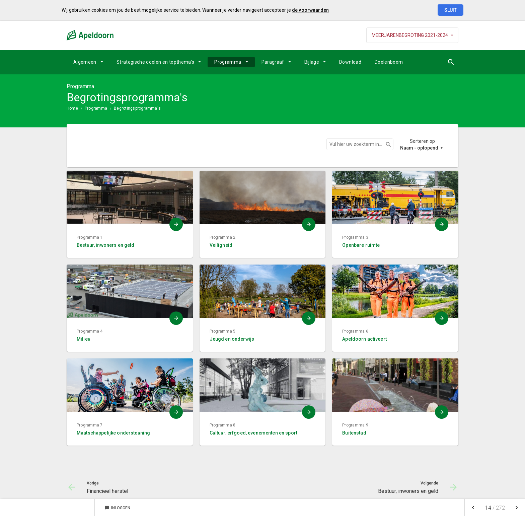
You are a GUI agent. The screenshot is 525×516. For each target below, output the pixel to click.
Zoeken (385, 144)
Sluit (450, 10)
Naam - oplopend (419, 148)
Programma (227, 62)
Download (350, 62)
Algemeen (84, 62)
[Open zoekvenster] (450, 62)
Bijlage (311, 62)
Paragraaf (272, 62)
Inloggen (117, 508)
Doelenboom (389, 62)
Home (72, 108)
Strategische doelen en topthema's (156, 62)
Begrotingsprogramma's (137, 108)
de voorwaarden (310, 10)
